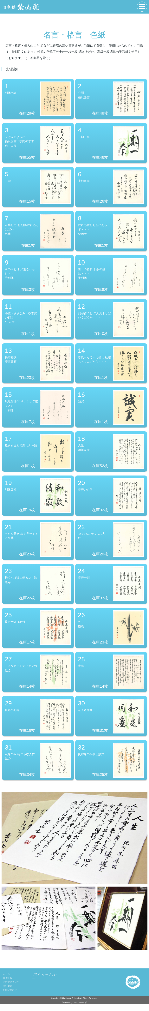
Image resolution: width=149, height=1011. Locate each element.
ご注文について (11, 989)
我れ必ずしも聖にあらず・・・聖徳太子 (111, 232)
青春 (111, 677)
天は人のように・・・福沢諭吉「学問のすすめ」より (38, 143)
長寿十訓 (111, 588)
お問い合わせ (10, 997)
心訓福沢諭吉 (111, 99)
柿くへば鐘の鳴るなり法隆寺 (38, 588)
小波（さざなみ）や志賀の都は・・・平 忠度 (38, 321)
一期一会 (111, 143)
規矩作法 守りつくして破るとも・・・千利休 (38, 410)
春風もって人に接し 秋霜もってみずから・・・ (111, 366)
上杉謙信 (111, 188)
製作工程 (7, 985)
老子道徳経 (111, 722)
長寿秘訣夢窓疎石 (38, 366)
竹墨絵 (111, 633)
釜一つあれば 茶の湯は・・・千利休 (111, 277)
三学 (38, 188)
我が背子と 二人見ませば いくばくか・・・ (111, 321)
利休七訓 (38, 99)
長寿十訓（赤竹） (38, 633)
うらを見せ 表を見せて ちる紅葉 (38, 544)
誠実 (111, 410)
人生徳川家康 (111, 455)
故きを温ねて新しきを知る (38, 455)
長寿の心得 (111, 499)
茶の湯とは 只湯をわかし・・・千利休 (38, 277)
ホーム (6, 981)
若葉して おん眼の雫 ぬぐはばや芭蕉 (38, 232)
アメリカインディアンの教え (38, 677)
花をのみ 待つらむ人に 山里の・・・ (38, 766)
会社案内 (7, 992)
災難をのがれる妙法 (111, 766)
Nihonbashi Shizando (71, 1005)
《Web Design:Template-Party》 (74, 1009)
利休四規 (38, 499)
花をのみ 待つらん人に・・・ (111, 544)
